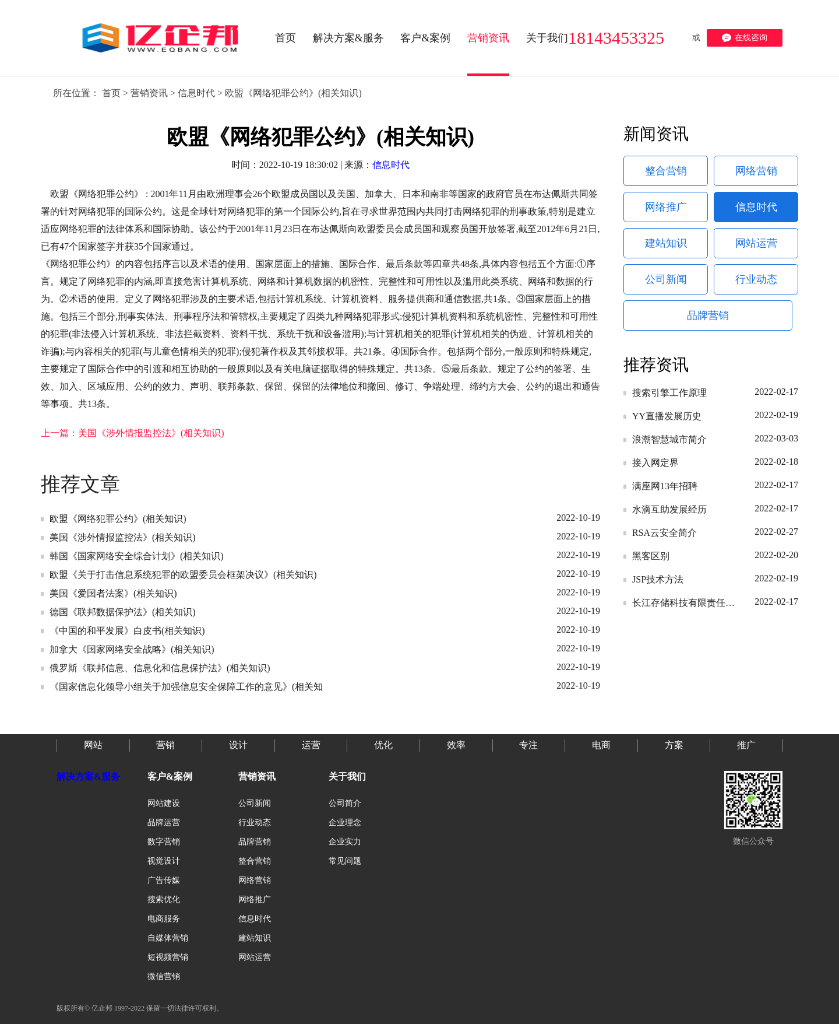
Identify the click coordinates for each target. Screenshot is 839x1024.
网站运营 (756, 243)
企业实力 (345, 841)
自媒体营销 (167, 938)
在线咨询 (744, 38)
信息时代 (196, 93)
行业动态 (756, 279)
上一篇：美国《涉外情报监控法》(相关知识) (132, 433)
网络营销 (756, 171)
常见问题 (345, 861)
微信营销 (163, 976)
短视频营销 (167, 957)
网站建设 (163, 803)
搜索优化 (163, 899)
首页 (111, 93)
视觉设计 (163, 861)
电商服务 (163, 918)
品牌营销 (708, 315)
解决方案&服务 (88, 776)
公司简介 (345, 803)
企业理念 (345, 822)
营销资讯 (149, 93)
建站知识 (666, 243)
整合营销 (666, 171)
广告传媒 (163, 880)
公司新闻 (666, 279)
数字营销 (163, 841)
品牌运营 (163, 822)
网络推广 (666, 207)
